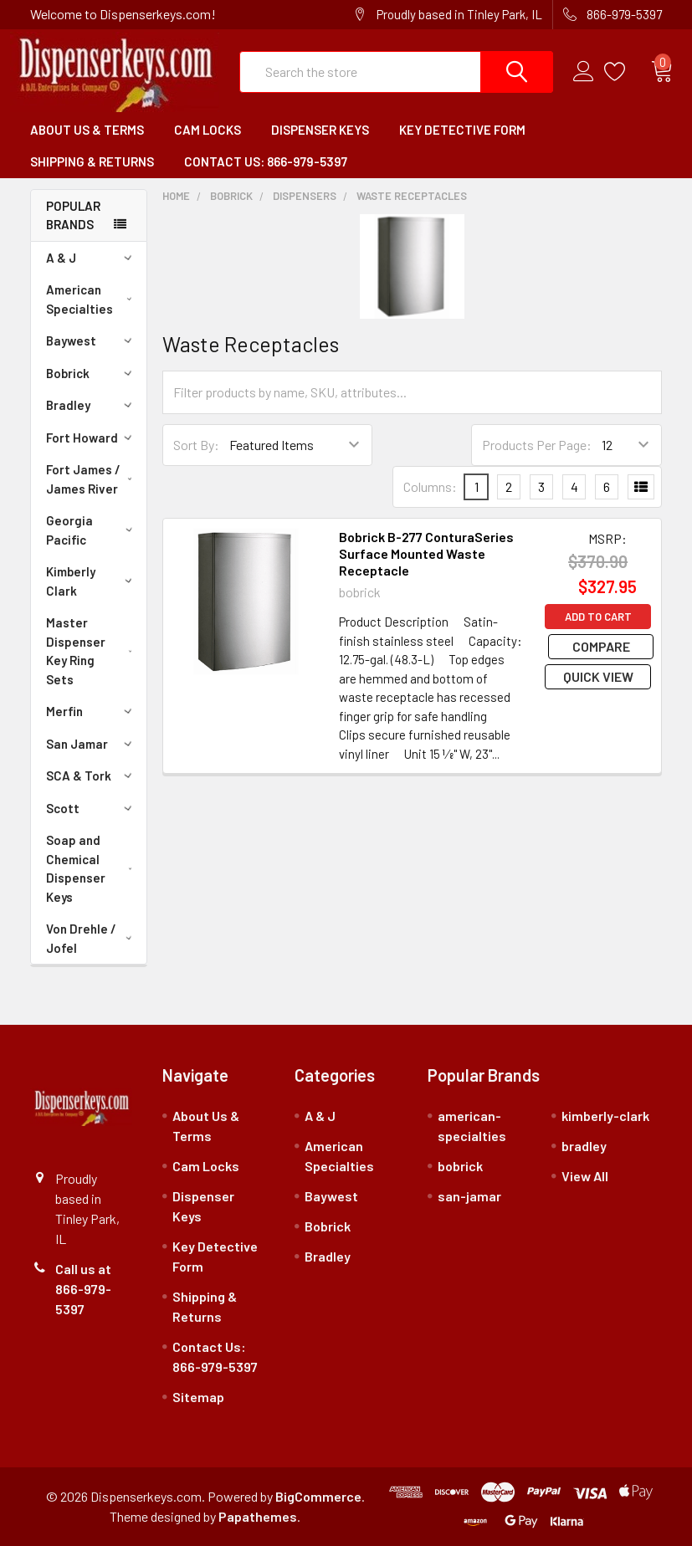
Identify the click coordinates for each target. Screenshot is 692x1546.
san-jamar (469, 1196)
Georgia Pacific (92, 530)
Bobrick (91, 373)
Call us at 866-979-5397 (83, 1289)
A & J (91, 257)
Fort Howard (91, 437)
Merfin (91, 711)
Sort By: (196, 445)
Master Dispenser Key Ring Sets (93, 651)
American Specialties (92, 299)
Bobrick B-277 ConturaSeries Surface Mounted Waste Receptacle (426, 553)
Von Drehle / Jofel (92, 938)
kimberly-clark (605, 1116)
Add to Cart (598, 616)
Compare (598, 646)
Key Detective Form (462, 129)
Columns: (430, 486)
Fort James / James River (92, 479)
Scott (91, 808)
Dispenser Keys (320, 129)
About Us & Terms (87, 129)
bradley (584, 1146)
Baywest (91, 340)
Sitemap (198, 1397)
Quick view (598, 676)
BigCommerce (318, 1496)
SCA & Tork (91, 775)
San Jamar (91, 743)
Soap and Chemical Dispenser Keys (93, 868)
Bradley (91, 404)
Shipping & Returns (92, 161)
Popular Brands (73, 215)
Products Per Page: (537, 445)
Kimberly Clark (92, 581)
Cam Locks (207, 129)
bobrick (460, 1166)
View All (584, 1176)
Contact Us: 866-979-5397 (265, 161)
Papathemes (257, 1516)
